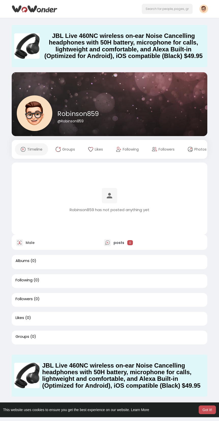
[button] (167, 9)
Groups (22, 337)
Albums (22, 261)
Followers (24, 299)
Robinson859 (78, 113)
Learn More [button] (140, 410)
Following (24, 280)
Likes (19, 318)
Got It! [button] (207, 410)
